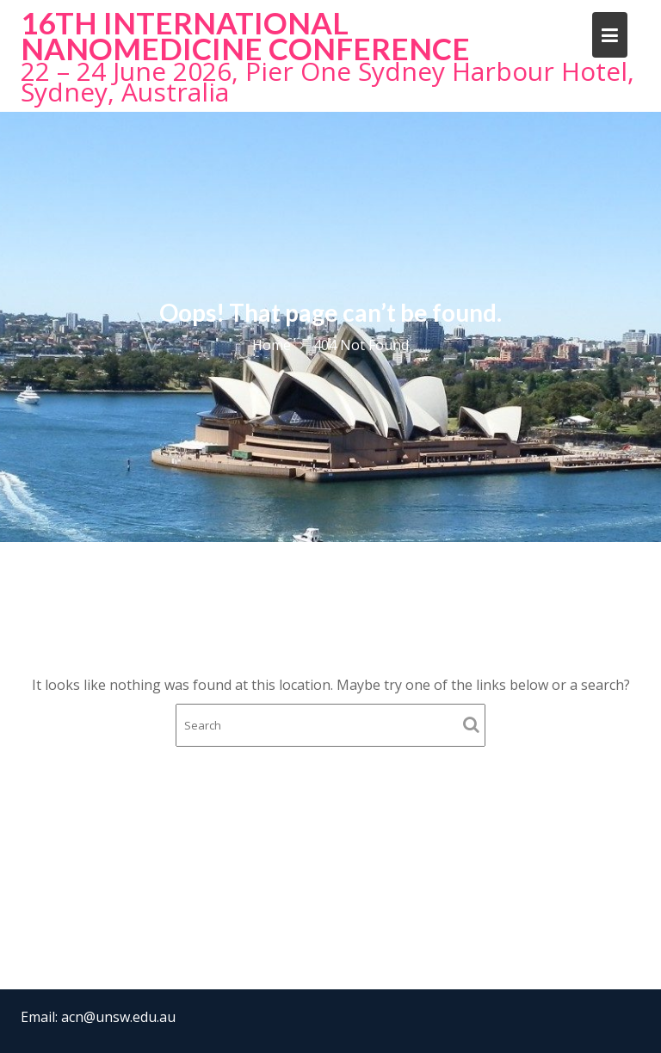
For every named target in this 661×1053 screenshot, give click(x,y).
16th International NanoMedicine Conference (245, 35)
